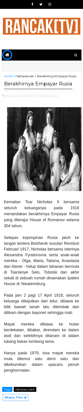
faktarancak (25, 76)
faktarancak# (25, 389)
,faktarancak (49, 96)
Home (8, 76)
